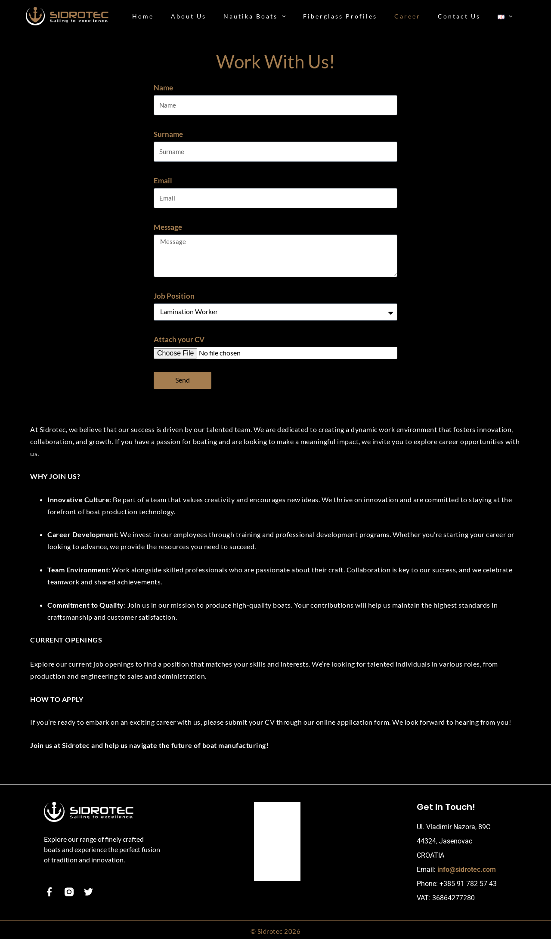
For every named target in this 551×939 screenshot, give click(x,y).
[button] (305, 16)
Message (168, 225)
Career (270, 838)
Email (163, 179)
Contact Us (277, 853)
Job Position (174, 292)
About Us (274, 822)
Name (163, 87)
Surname (168, 133)
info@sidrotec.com (466, 867)
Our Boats (275, 807)
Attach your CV (179, 336)
